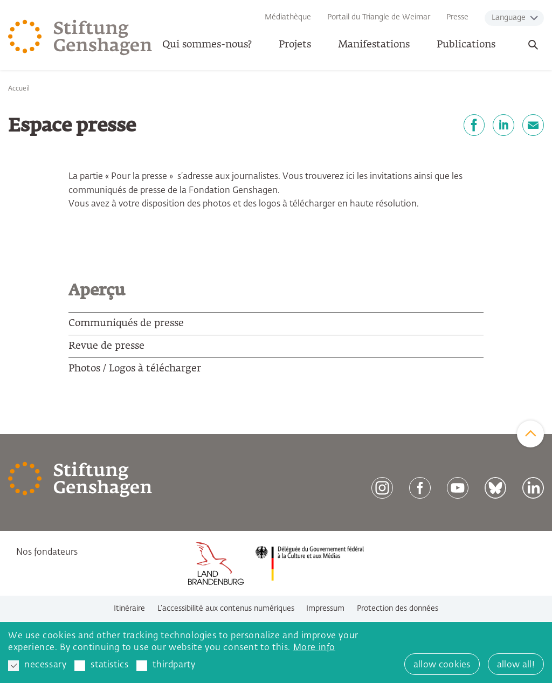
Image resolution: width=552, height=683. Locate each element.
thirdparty (165, 665)
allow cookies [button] (442, 665)
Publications (466, 45)
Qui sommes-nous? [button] (207, 45)
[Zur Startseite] (80, 37)
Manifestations (374, 45)
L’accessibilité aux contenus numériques (225, 608)
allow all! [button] (516, 665)
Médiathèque (288, 17)
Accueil (19, 89)
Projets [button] (295, 45)
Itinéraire (129, 608)
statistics (101, 665)
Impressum (325, 608)
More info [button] (314, 648)
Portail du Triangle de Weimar (378, 17)
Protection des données (397, 608)
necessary (37, 665)
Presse (457, 17)
